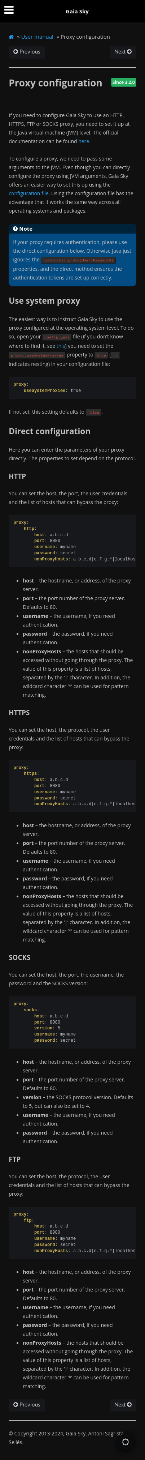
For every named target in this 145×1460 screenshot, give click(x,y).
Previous (26, 52)
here (83, 141)
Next (123, 52)
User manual (37, 36)
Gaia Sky (77, 11)
